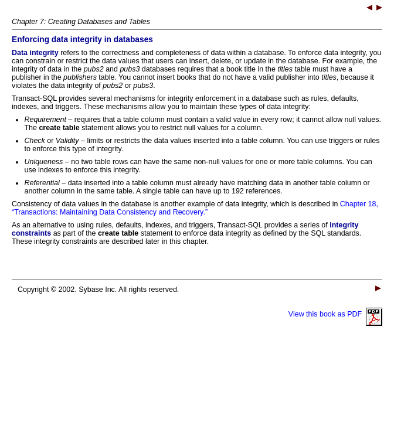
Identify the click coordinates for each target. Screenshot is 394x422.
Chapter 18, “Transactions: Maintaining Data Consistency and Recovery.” (195, 208)
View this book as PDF (335, 314)
